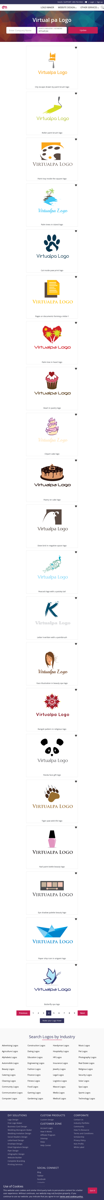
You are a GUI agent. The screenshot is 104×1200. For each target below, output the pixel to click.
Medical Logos (59, 1098)
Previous (23, 1012)
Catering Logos (9, 1074)
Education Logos (35, 1056)
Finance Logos (34, 1074)
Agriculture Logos (10, 1050)
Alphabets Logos (9, 1056)
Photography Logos (87, 1056)
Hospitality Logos (61, 1050)
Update (83, 30)
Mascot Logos (59, 1086)
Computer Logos (9, 1098)
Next (82, 1012)
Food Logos (33, 1086)
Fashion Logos (34, 1068)
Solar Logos (84, 1080)
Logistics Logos (60, 1080)
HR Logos (57, 1056)
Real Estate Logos (86, 1062)
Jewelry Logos (59, 1068)
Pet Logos (83, 1050)
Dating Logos (33, 1050)
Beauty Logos (8, 1068)
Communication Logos (12, 1092)
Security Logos (85, 1074)
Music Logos (84, 1045)
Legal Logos (58, 1074)
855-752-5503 (77, 2)
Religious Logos (86, 1068)
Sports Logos (84, 1092)
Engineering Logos (36, 1062)
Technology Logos (87, 1098)
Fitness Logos (34, 1080)
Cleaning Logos (9, 1080)
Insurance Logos (60, 1062)
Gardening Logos (35, 1098)
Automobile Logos (10, 1062)
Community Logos (10, 1086)
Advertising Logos (10, 1045)
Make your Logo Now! (52, 1020)
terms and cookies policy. (71, 1196)
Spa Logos (83, 1086)
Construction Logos (36, 1045)
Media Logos (59, 1092)
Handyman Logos (61, 1045)
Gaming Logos (34, 1092)
